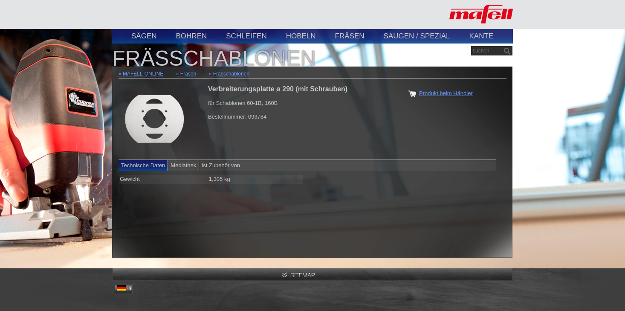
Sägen (144, 36)
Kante (481, 36)
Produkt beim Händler (446, 93)
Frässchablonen (231, 74)
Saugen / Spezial (417, 36)
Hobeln (301, 36)
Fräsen (350, 36)
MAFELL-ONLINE (143, 74)
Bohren (191, 36)
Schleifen (246, 36)
